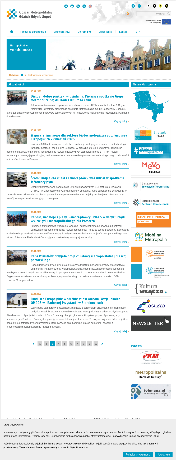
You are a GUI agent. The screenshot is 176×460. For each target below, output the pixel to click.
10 (96, 343)
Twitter (72, 6)
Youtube (78, 6)
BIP (138, 31)
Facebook (66, 6)
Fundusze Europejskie (33, 31)
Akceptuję (164, 454)
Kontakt (123, 31)
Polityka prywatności (138, 454)
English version (90, 6)
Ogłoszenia (105, 31)
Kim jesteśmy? (61, 31)
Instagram (84, 6)
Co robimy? (84, 31)
